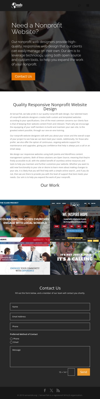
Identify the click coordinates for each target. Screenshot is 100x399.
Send (83, 372)
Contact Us (23, 76)
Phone (14, 338)
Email (14, 342)
